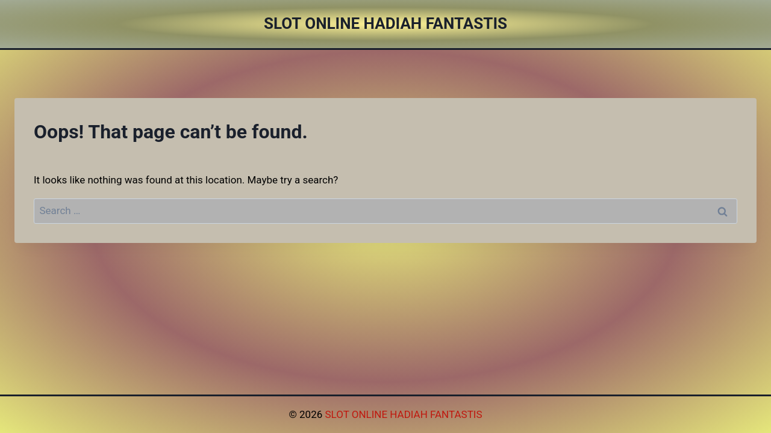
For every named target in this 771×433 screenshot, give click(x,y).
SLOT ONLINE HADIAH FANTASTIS (403, 414)
